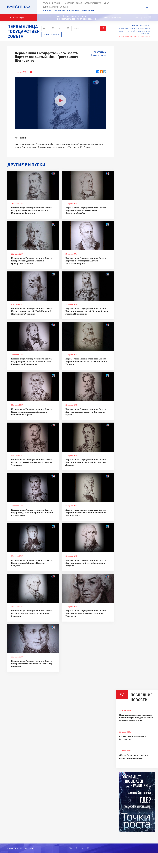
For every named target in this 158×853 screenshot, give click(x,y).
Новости (47, 10)
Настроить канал (73, 3)
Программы (73, 10)
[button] (147, 7)
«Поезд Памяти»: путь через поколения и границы (133, 756)
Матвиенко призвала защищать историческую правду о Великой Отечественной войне (136, 718)
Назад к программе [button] (98, 55)
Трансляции (88, 10)
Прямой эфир (17, 17)
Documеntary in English (55, 7)
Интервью (59, 10)
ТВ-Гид (46, 3)
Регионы (56, 3)
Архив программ (51, 35)
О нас (106, 3)
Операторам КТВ (92, 3)
